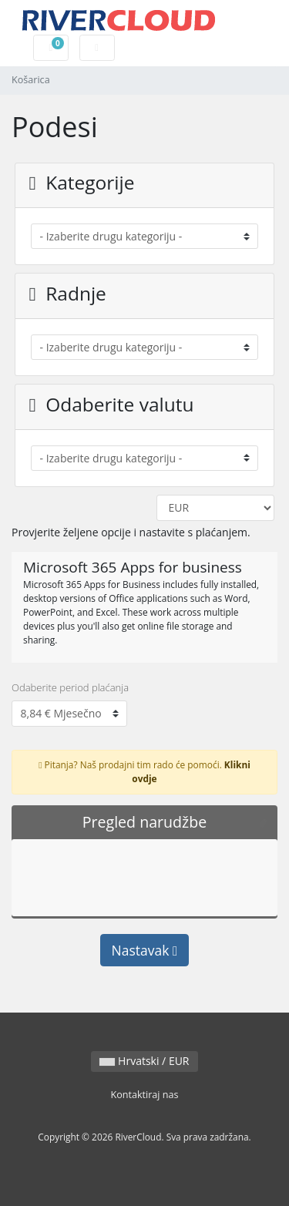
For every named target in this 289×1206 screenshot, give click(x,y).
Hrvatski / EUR (144, 1060)
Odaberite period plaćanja (70, 687)
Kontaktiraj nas (144, 1094)
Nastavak (145, 950)
